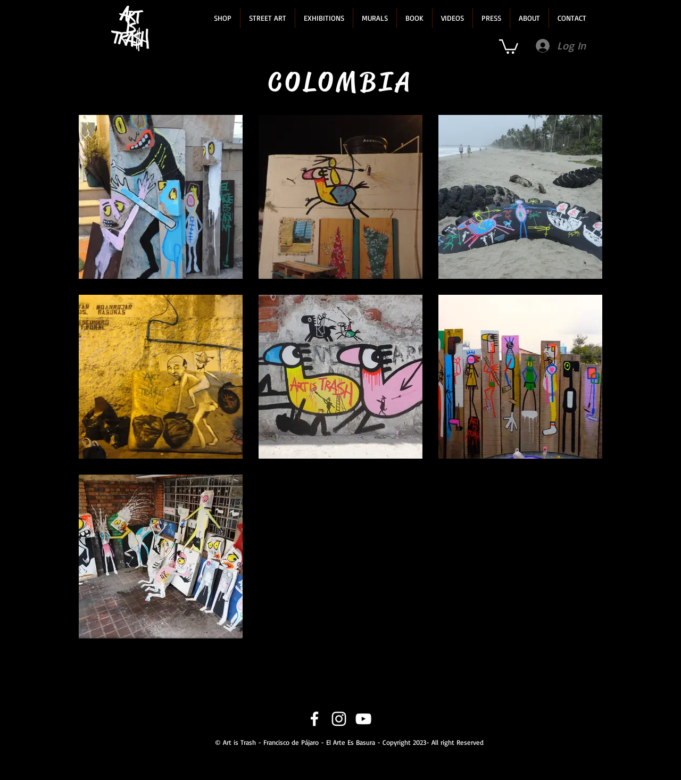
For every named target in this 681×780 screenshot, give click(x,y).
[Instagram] (338, 718)
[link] (508, 46)
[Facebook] (314, 718)
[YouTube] (363, 718)
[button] (222, 18)
